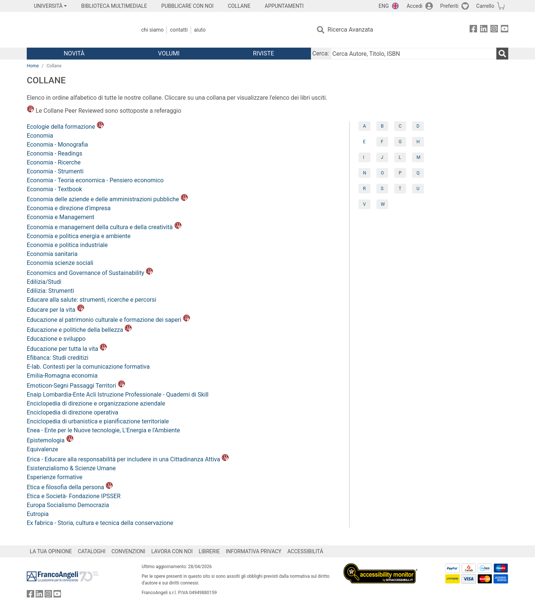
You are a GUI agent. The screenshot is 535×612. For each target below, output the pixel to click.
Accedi (414, 6)
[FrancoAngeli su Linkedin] (483, 30)
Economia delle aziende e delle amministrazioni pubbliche (107, 199)
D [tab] (417, 126)
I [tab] (363, 157)
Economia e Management (60, 217)
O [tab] (382, 173)
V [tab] (364, 204)
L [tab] (400, 157)
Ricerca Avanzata (350, 29)
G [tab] (400, 141)
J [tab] (382, 157)
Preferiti (449, 6)
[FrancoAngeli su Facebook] (473, 30)
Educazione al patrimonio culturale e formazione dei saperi (108, 319)
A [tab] (364, 126)
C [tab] (400, 126)
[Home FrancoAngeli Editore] (76, 30)
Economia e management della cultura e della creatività (104, 227)
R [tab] (364, 188)
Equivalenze (42, 449)
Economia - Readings (54, 153)
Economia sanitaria (52, 253)
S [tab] (382, 188)
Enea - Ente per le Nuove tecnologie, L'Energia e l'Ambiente (103, 430)
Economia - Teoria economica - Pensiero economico (95, 180)
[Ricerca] (502, 54)
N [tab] (364, 173)
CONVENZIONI (128, 551)
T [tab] (400, 188)
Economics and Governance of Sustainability (90, 272)
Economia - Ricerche (54, 162)
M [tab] (418, 157)
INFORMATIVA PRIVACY (254, 551)
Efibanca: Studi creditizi (57, 357)
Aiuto (199, 30)
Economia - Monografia (57, 144)
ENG (384, 6)
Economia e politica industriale (67, 245)
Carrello (485, 6)
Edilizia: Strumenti (50, 290)
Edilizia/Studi (44, 281)
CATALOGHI (92, 551)
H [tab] (418, 141)
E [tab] (364, 141)
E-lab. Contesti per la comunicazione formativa (88, 366)
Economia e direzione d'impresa (69, 208)
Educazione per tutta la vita (67, 348)
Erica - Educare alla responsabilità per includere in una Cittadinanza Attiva (128, 459)
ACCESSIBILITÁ (305, 551)
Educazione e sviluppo (56, 338)
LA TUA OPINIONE (51, 551)
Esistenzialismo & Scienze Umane (71, 468)
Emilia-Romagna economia (62, 375)
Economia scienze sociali (60, 262)
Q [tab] (417, 173)
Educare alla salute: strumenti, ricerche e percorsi (91, 299)
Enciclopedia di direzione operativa (72, 412)
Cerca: (320, 53)
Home (33, 65)
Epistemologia (50, 440)
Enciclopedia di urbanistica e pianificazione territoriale (98, 421)
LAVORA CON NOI (172, 551)
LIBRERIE (209, 551)
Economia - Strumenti (55, 171)
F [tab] (382, 141)
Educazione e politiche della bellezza (79, 329)
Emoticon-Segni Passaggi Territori (76, 385)
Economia (40, 135)
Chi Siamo (152, 30)
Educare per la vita (55, 309)
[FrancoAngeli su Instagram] (494, 30)
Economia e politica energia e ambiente (78, 236)
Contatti (179, 30)
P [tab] (400, 173)
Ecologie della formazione (65, 126)
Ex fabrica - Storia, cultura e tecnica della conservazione (100, 522)
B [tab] (382, 126)
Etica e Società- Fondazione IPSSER (73, 496)
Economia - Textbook (54, 189)
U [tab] (417, 188)
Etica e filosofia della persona (70, 487)
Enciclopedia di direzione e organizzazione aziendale (96, 403)
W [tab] (383, 204)
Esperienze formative (54, 477)
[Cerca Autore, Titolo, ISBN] (413, 54)
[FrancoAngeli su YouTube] (504, 30)
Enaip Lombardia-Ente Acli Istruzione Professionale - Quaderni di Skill (117, 394)
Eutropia (38, 514)
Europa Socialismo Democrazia (68, 505)
